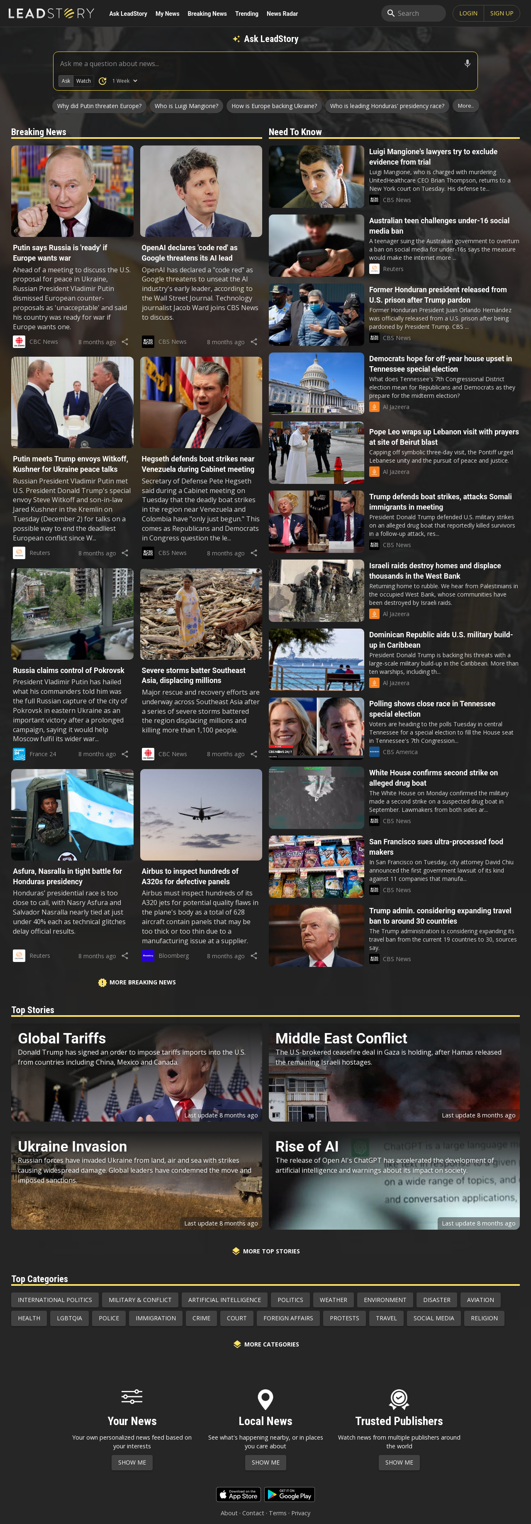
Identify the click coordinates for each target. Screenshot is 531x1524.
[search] (413, 13)
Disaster (437, 1300)
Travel (386, 1318)
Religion (484, 1318)
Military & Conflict (140, 1300)
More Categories (265, 1344)
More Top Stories (265, 1251)
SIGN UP (502, 13)
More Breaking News (136, 983)
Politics (290, 1300)
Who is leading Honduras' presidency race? (387, 106)
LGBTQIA (69, 1318)
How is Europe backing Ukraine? (274, 106)
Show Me (132, 1462)
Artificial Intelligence (224, 1300)
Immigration (156, 1318)
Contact (253, 1513)
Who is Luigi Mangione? (186, 106)
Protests (344, 1318)
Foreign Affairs (288, 1318)
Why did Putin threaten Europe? (99, 106)
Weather (333, 1300)
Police (109, 1318)
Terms (278, 1513)
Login (468, 13)
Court (237, 1318)
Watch (83, 80)
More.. (466, 105)
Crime (201, 1318)
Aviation (480, 1300)
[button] (72, 239)
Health (29, 1318)
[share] (125, 342)
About (229, 1513)
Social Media (434, 1318)
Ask (66, 80)
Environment (385, 1300)
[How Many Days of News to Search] (125, 81)
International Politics (55, 1300)
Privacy (300, 1513)
